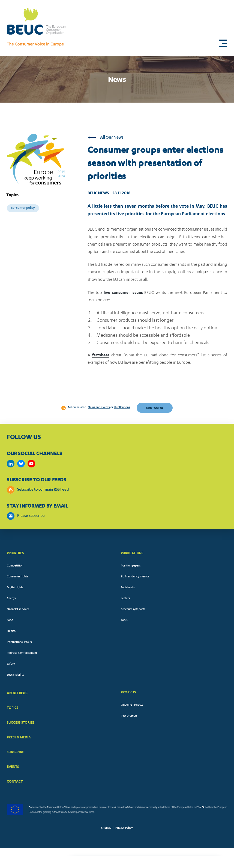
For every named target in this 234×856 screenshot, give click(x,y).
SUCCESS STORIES (20, 722)
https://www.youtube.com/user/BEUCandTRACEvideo (31, 463)
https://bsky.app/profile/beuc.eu (21, 463)
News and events (99, 407)
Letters (125, 598)
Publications (122, 407)
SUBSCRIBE (15, 752)
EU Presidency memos (135, 576)
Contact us (154, 408)
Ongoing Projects (132, 705)
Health (11, 631)
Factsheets (128, 587)
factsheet (100, 354)
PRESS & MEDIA (19, 737)
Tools (124, 620)
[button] (223, 43)
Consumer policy (23, 208)
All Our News (105, 137)
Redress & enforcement (22, 653)
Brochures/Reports (133, 609)
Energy (11, 598)
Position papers (131, 566)
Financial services (18, 609)
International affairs (19, 642)
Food (10, 620)
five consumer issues (123, 292)
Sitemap (106, 828)
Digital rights (15, 587)
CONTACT (15, 781)
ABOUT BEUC (17, 693)
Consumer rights (17, 576)
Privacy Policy (124, 828)
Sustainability (15, 675)
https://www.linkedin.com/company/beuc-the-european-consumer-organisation (10, 463)
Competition (15, 566)
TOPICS (12, 708)
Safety (11, 664)
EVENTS (13, 767)
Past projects (129, 716)
